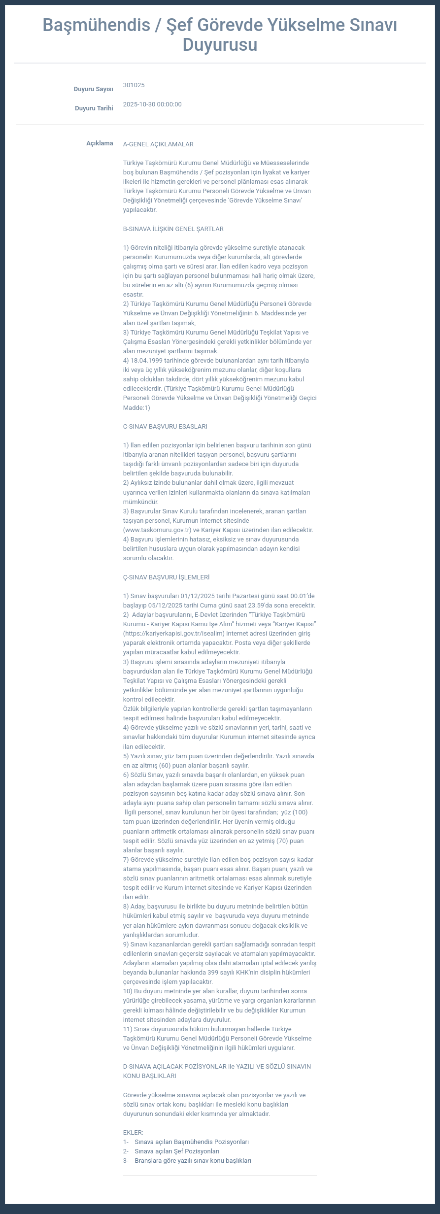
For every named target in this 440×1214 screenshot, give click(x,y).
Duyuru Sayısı (93, 89)
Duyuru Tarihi (94, 108)
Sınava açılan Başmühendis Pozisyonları (192, 1142)
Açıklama (99, 143)
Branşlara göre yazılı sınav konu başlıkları (193, 1160)
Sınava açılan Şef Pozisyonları (177, 1151)
